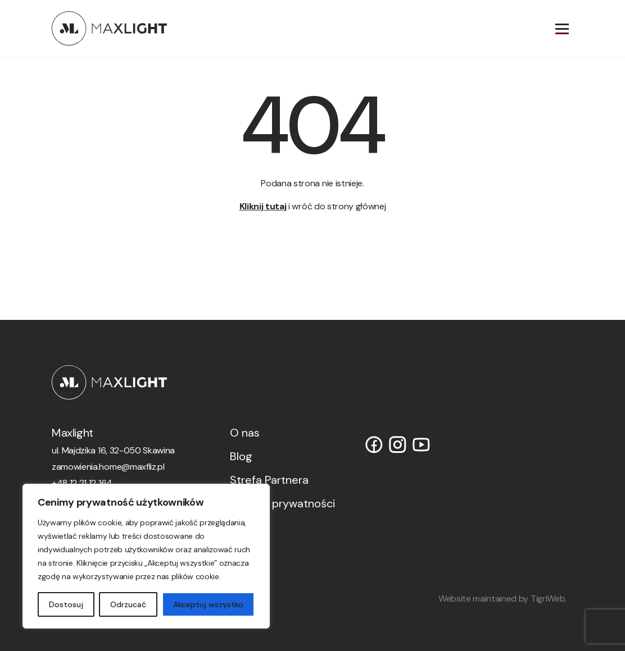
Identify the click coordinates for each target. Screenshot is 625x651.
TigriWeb (548, 598)
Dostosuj (66, 604)
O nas (245, 432)
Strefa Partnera (269, 480)
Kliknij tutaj (263, 206)
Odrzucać (128, 604)
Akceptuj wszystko (208, 604)
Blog (241, 456)
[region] (146, 556)
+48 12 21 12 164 (82, 483)
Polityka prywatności (282, 503)
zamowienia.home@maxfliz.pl (108, 467)
